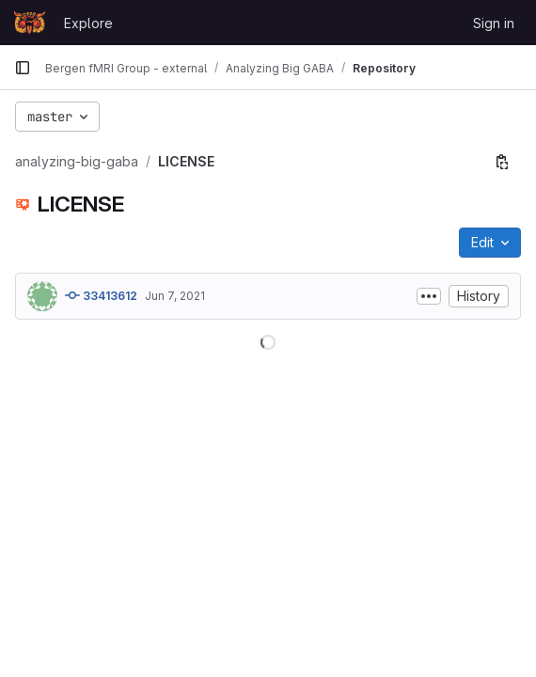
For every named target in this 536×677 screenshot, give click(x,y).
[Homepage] (29, 23)
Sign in (493, 23)
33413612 (101, 295)
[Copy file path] (502, 162)
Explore (88, 23)
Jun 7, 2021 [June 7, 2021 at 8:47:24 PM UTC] (175, 296)
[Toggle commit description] (429, 296)
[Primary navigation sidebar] (23, 68)
